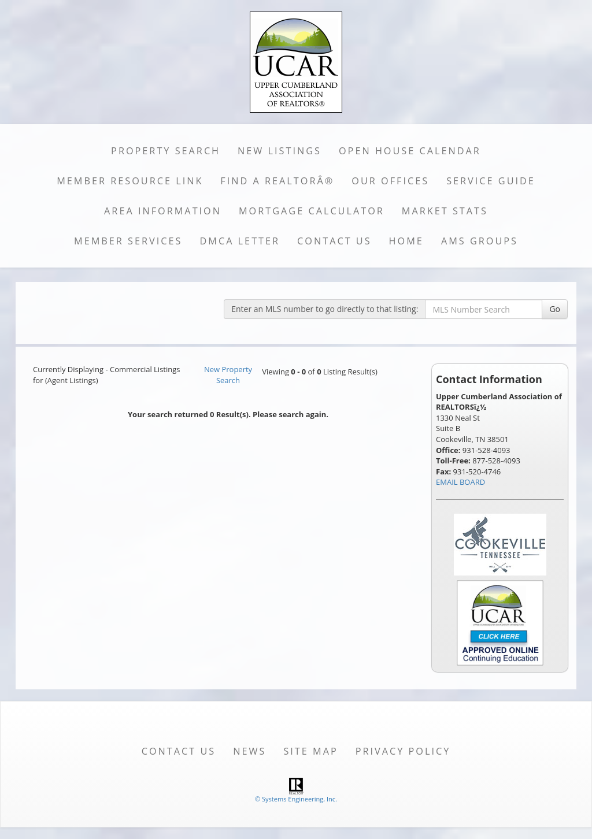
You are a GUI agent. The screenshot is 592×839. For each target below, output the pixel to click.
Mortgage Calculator (311, 211)
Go (554, 308)
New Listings (279, 150)
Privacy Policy (403, 751)
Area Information (162, 211)
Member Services (128, 241)
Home (406, 241)
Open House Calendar (410, 150)
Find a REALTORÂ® (277, 181)
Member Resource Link (130, 181)
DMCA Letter (239, 241)
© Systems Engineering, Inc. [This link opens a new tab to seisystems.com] (296, 799)
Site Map (310, 751)
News (249, 751)
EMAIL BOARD (460, 482)
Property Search (165, 150)
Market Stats (445, 211)
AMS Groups (479, 241)
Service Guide (490, 181)
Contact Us (334, 241)
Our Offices (390, 181)
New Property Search (228, 374)
